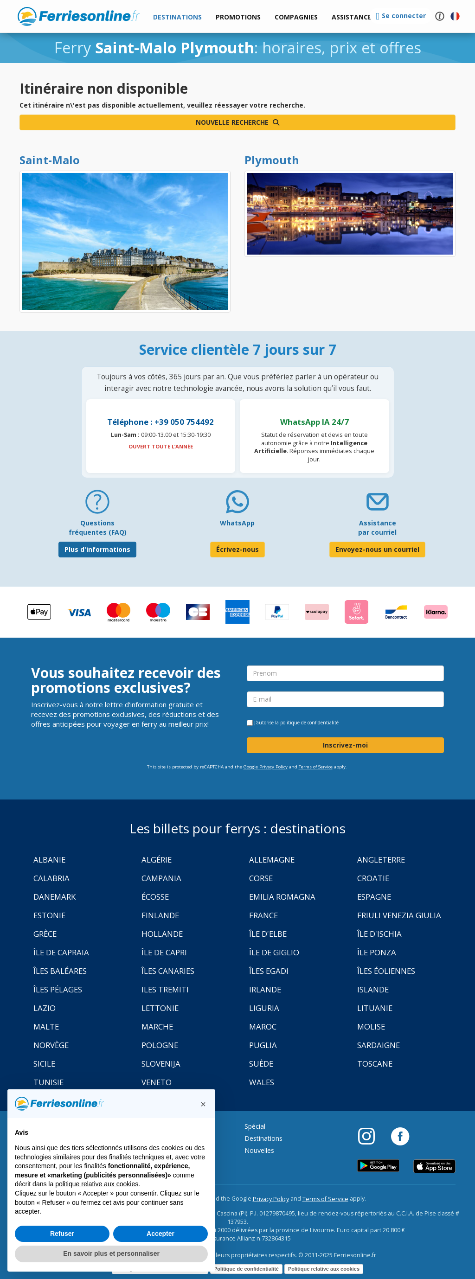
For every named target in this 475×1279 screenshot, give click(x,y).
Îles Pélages (57, 989)
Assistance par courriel (377, 527)
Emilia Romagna (282, 896)
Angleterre (381, 859)
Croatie (373, 878)
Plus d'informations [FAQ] (97, 549)
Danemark (54, 896)
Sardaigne (378, 1045)
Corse (261, 878)
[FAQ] (97, 505)
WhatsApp (237, 522)
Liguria (264, 1008)
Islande (373, 989)
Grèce (45, 933)
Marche (157, 1026)
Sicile (44, 1063)
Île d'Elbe (268, 933)
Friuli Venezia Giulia (399, 915)
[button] (352, 17)
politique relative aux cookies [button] (96, 1184)
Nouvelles (259, 1150)
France (263, 915)
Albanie (49, 859)
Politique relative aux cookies (323, 1269)
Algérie (156, 859)
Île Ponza (376, 952)
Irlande (265, 989)
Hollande (162, 933)
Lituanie (374, 1008)
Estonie (49, 915)
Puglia (263, 1045)
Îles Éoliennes (386, 971)
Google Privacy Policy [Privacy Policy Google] (266, 767)
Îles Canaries (167, 971)
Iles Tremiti (165, 989)
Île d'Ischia (379, 933)
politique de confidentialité (309, 722)
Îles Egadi (269, 971)
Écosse (155, 896)
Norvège (51, 1045)
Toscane (374, 1063)
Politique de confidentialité (246, 1269)
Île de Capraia (61, 952)
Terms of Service (316, 767)
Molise (371, 1026)
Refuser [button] (62, 1233)
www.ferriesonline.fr (79, 16)
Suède (261, 1063)
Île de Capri (164, 952)
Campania (161, 878)
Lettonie (160, 1008)
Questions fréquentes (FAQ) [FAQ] (98, 527)
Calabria (51, 878)
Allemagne (272, 859)
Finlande (160, 915)
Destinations (263, 1138)
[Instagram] (371, 1135)
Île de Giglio (274, 952)
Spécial (254, 1126)
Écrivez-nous (237, 549)
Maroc (262, 1026)
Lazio (44, 1008)
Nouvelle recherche (237, 122)
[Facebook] (400, 1135)
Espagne (374, 896)
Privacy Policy (271, 1199)
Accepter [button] (160, 1233)
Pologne (159, 1045)
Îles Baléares (60, 971)
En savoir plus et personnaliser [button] (111, 1253)
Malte (46, 1026)
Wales (261, 1082)
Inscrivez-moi (345, 745)
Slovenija (160, 1063)
